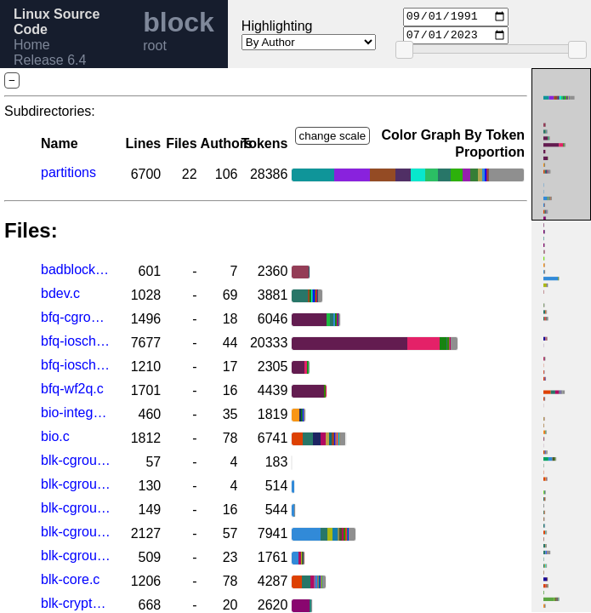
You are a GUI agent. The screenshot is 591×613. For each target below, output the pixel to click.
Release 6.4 (50, 60)
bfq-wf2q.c (72, 388)
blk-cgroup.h (76, 555)
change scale (333, 135)
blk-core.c (70, 579)
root (155, 45)
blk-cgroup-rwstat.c (76, 484)
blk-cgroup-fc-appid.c (76, 460)
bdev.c (60, 293)
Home (32, 44)
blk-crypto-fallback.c (76, 603)
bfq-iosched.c (76, 341)
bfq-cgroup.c (76, 317)
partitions (68, 172)
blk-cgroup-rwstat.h (76, 508)
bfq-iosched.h (76, 365)
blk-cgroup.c (76, 531)
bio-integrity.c (76, 412)
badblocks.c (76, 269)
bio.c (55, 436)
